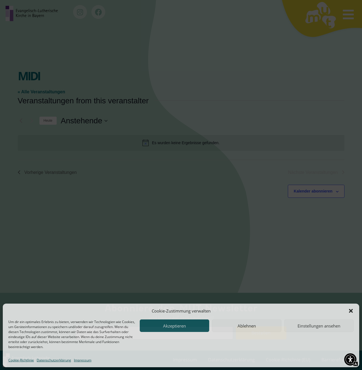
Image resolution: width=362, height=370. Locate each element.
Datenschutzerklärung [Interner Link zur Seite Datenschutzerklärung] (54, 360)
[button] (351, 311)
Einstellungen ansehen (319, 326)
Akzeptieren (174, 326)
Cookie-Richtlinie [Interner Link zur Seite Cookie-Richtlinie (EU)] (21, 360)
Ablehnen (247, 326)
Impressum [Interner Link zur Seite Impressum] (82, 360)
